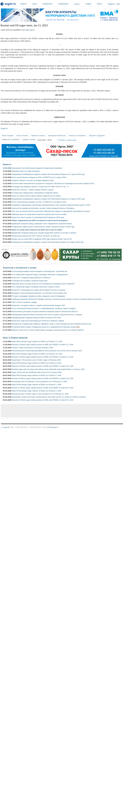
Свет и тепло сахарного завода (24, 302)
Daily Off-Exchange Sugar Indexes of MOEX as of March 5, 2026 (36, 375)
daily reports (30, 30)
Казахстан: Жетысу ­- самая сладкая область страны (32, 190)
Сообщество (49, 4)
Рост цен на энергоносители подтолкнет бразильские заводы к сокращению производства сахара (51, 211)
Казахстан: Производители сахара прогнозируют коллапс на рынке (38, 290)
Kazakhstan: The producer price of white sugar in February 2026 (36, 360)
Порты (101, 4)
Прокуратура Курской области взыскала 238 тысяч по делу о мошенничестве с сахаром (47, 315)
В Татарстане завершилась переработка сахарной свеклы (35, 193)
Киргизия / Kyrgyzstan (97, 135)
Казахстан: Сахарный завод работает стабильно (31, 278)
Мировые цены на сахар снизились (26, 171)
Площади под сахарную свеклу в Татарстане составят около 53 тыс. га (40, 187)
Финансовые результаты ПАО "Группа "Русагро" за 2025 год (36, 236)
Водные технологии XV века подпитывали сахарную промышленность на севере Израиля (48, 330)
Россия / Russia (22, 135)
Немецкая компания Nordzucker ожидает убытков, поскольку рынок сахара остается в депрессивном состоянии (56, 299)
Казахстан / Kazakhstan (77, 135)
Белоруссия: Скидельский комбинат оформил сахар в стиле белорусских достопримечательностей (51, 324)
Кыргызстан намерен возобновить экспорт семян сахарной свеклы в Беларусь (43, 208)
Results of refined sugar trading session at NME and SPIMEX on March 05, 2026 (42, 378)
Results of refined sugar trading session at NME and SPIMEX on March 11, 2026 (42, 345)
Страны (90, 4)
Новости (25, 4)
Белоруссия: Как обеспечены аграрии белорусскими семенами (37, 168)
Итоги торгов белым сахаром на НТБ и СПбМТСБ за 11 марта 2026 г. (39, 177)
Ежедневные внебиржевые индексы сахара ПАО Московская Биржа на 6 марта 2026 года (48, 242)
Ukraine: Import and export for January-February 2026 (32, 348)
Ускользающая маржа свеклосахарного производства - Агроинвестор (39, 271)
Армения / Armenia (38, 135)
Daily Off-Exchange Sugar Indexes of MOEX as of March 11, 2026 (37, 341)
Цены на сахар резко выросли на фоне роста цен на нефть (37, 230)
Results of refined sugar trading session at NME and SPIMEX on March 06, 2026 (42, 366)
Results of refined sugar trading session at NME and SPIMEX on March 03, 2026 (42, 400)
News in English (7, 135)
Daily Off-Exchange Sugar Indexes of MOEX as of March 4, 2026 (36, 385)
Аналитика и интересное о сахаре (19, 268)
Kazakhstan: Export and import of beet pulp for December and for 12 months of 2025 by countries (49, 397)
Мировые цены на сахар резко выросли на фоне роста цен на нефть (39, 214)
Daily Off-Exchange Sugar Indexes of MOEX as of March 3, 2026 (36, 391)
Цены (36, 4)
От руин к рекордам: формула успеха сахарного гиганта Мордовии (38, 296)
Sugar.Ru (4, 128)
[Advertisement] (37, 411)
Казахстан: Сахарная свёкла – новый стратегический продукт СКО (38, 305)
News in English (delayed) (15, 338)
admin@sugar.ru (52, 427)
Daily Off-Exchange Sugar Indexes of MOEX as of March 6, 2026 (36, 363)
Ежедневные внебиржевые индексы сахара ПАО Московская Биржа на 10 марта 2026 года (48, 199)
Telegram (111, 4)
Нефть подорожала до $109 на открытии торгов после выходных (40, 220)
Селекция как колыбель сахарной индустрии (29, 281)
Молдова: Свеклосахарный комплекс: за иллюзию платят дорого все (39, 293)
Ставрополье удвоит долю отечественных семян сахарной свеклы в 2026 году (43, 227)
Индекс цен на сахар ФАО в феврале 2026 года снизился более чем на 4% (42, 239)
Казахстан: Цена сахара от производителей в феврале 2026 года (38, 217)
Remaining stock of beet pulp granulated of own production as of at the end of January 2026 (47, 351)
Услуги (76, 4)
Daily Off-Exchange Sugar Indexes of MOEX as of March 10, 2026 (37, 354)
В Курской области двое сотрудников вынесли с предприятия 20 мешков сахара (44, 327)
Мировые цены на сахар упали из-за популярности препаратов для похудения (43, 284)
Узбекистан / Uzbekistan (10, 139)
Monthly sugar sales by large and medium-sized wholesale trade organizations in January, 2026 (48, 369)
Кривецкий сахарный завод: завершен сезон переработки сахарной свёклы (42, 224)
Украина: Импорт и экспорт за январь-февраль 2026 (33, 180)
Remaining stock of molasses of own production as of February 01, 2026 (39, 381)
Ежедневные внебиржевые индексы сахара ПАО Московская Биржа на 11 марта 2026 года (48, 174)
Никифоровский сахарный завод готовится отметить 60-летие (36, 318)
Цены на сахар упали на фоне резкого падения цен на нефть (36, 196)
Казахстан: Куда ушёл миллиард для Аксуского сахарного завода (38, 321)
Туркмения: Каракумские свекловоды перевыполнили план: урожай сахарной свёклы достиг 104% (51, 205)
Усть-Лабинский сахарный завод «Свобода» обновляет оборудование (40, 275)
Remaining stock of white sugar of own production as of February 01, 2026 (40, 394)
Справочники (65, 4)
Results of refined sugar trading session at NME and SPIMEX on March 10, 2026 (42, 357)
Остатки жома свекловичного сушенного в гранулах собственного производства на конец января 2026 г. (53, 183)
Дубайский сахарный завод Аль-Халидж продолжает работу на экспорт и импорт (44, 233)
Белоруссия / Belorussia (56, 135)
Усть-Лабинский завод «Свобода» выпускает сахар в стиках (36, 287)
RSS (118, 4)
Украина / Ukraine (29, 139)
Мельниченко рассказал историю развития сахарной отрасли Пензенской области (45, 311)
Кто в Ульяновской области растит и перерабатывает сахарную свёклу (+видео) (44, 308)
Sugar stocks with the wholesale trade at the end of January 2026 (37, 372)
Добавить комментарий (67, 140)
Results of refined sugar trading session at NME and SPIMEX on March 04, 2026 (42, 388)
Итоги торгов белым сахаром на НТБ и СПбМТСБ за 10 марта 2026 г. (39, 202)
